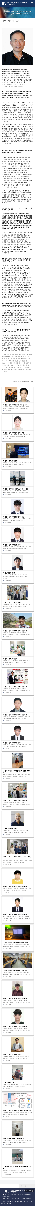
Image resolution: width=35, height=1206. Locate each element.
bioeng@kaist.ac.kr (26, 1198)
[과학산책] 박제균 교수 (10, 20)
